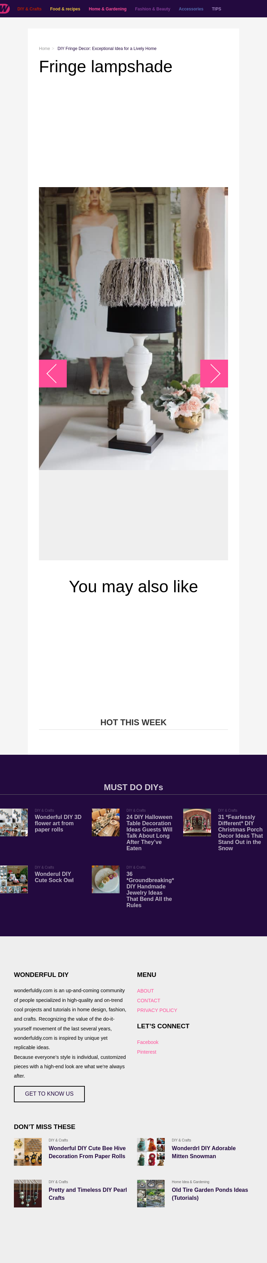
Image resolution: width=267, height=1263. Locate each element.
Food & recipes (65, 9)
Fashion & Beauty (152, 9)
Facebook (147, 1042)
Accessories (191, 9)
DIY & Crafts (29, 9)
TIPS (216, 9)
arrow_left (56, 374)
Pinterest (146, 1052)
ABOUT (145, 991)
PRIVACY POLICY (157, 1010)
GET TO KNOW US (49, 1094)
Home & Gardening (108, 9)
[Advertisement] (133, 131)
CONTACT (148, 1000)
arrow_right (211, 374)
